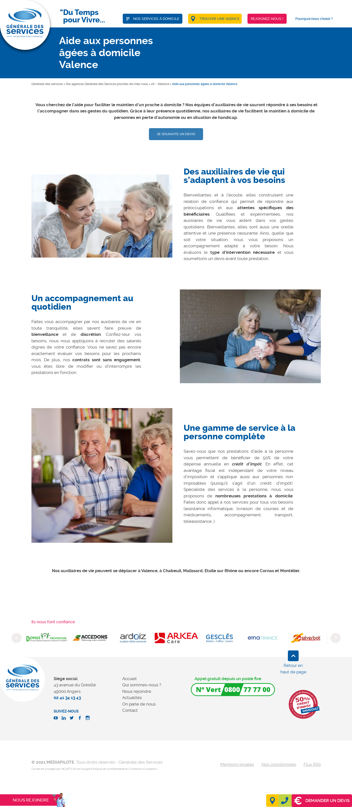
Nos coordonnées (278, 764)
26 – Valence (160, 84)
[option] (101, 216)
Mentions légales (237, 764)
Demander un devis (322, 801)
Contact (130, 710)
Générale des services (47, 84)
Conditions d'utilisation (142, 769)
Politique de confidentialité (107, 769)
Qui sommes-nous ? (141, 684)
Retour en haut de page (293, 668)
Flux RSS (312, 764)
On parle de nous (139, 704)
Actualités (132, 697)
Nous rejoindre (136, 691)
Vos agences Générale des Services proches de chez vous (107, 84)
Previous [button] (16, 638)
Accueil (129, 678)
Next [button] (336, 638)
